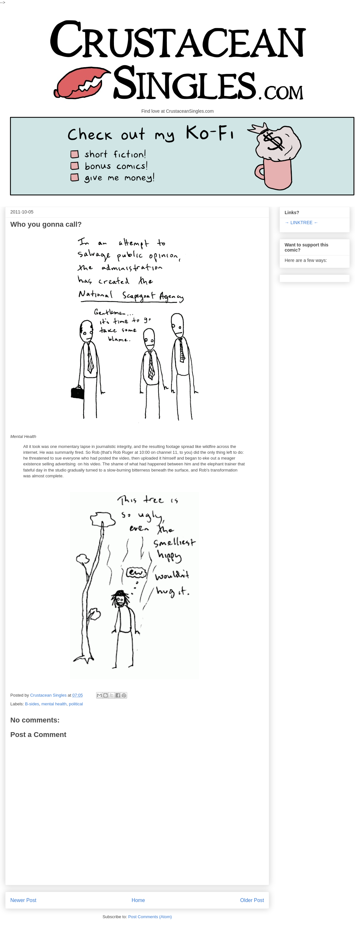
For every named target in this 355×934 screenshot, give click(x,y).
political (76, 703)
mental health (53, 703)
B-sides (32, 703)
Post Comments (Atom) (150, 916)
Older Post (252, 900)
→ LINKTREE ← (301, 222)
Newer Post (23, 900)
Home (138, 900)
